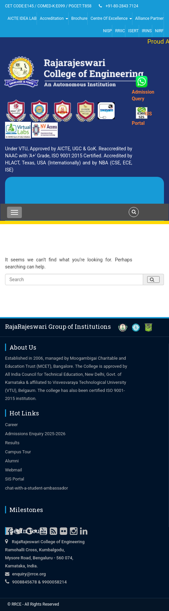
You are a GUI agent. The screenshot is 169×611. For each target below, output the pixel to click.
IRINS (147, 31)
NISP (107, 31)
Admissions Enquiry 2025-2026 (35, 433)
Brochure (79, 18)
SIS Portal (14, 478)
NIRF (159, 31)
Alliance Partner (149, 18)
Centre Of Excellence (111, 18)
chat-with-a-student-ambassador (36, 488)
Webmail (13, 469)
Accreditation (54, 18)
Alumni (12, 460)
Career (11, 424)
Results (12, 442)
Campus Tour (18, 451)
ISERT (133, 31)
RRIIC (120, 31)
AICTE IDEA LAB (22, 18)
